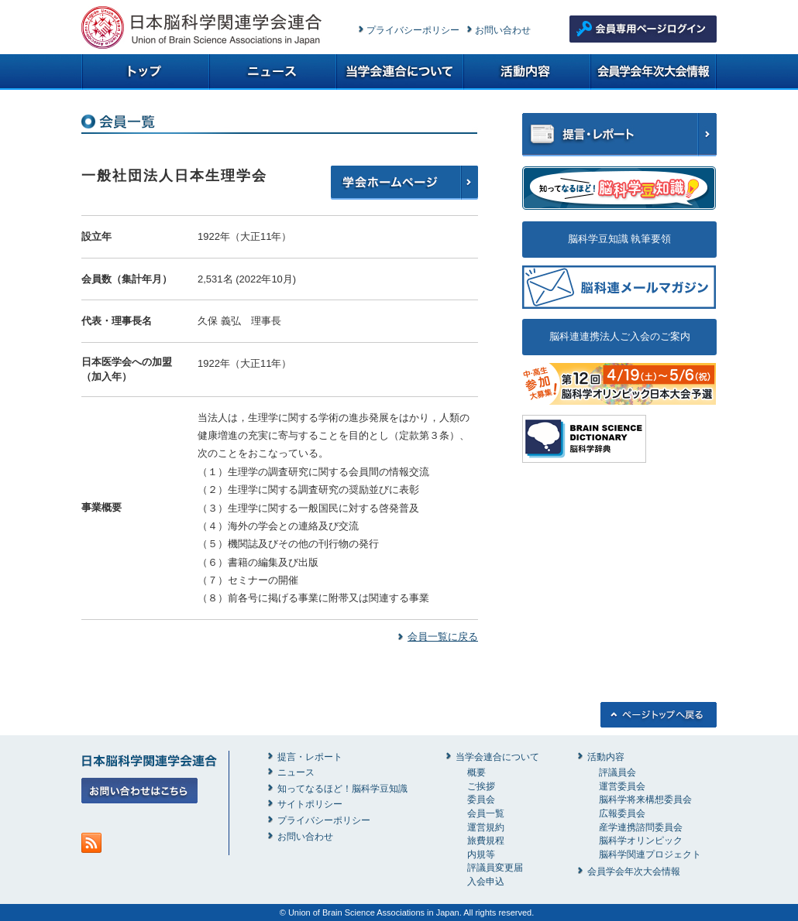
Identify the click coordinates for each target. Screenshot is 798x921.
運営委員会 (622, 786)
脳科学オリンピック (641, 840)
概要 (476, 772)
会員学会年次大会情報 (633, 871)
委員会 (481, 799)
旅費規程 (485, 840)
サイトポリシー (309, 804)
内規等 (481, 854)
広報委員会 (622, 813)
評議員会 (617, 772)
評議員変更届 (495, 867)
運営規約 (485, 827)
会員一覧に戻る (443, 636)
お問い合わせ (503, 30)
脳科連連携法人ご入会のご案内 (619, 336)
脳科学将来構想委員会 (645, 799)
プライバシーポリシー (412, 30)
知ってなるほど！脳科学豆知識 (342, 788)
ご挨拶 (481, 786)
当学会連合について (497, 757)
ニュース (296, 772)
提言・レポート (309, 757)
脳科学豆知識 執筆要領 (620, 239)
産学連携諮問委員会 (641, 827)
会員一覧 (485, 813)
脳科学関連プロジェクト (650, 854)
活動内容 (605, 757)
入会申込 (485, 881)
